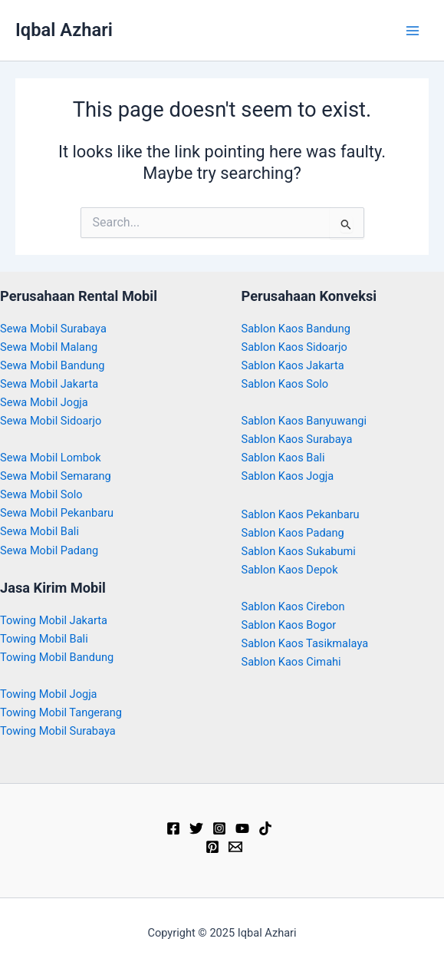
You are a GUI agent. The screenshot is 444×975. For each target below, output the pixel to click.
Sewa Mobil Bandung (52, 365)
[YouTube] (242, 828)
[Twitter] (196, 828)
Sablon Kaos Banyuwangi (304, 421)
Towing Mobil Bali (44, 639)
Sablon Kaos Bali (283, 457)
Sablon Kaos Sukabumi (299, 551)
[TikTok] (265, 828)
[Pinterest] (212, 847)
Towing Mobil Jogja (48, 694)
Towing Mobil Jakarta (53, 620)
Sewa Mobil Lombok (50, 457)
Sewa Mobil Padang (49, 550)
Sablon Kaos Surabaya (297, 439)
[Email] (235, 847)
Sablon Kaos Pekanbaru (301, 514)
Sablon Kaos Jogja (288, 476)
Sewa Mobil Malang (48, 347)
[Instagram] (219, 828)
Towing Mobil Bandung (56, 657)
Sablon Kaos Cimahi (291, 662)
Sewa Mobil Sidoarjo (50, 421)
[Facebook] (173, 828)
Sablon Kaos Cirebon (293, 606)
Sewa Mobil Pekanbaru (56, 513)
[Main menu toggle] (412, 31)
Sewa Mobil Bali (39, 531)
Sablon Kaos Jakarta (293, 365)
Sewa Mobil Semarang (55, 476)
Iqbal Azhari (64, 30)
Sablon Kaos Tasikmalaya (305, 643)
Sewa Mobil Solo (41, 494)
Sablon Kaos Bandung (296, 328)
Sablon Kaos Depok (290, 570)
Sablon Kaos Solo (285, 384)
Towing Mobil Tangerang (61, 712)
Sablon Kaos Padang (293, 533)
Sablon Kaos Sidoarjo (294, 347)
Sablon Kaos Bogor (289, 625)
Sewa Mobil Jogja (44, 402)
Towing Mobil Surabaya (58, 731)
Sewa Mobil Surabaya (53, 328)
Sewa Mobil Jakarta (49, 384)
